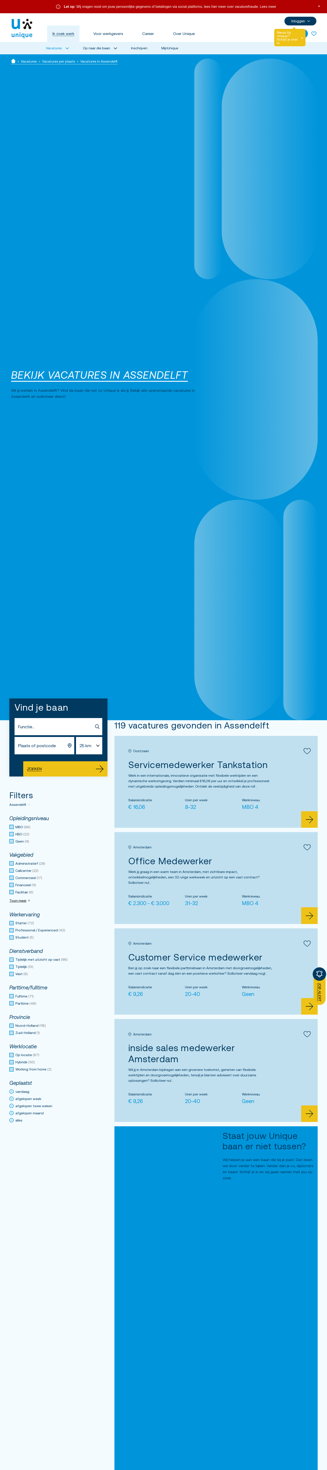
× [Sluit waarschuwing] (319, 5)
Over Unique (184, 33)
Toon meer (20, 901)
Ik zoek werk (63, 33)
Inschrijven (139, 48)
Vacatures (29, 61)
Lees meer (268, 6)
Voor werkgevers (108, 33)
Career (148, 33)
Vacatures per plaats (58, 61)
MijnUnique (169, 48)
